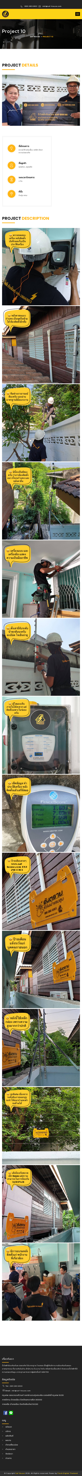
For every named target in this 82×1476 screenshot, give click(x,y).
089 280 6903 (30, 6)
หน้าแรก (8, 1426)
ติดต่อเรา (9, 1453)
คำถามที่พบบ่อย (11, 1444)
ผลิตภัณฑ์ (9, 1435)
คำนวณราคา (10, 1449)
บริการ (8, 1431)
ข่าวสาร (8, 1458)
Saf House (20, 1473)
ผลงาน (8, 1440)
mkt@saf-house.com (52, 6)
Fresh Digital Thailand (68, 1473)
